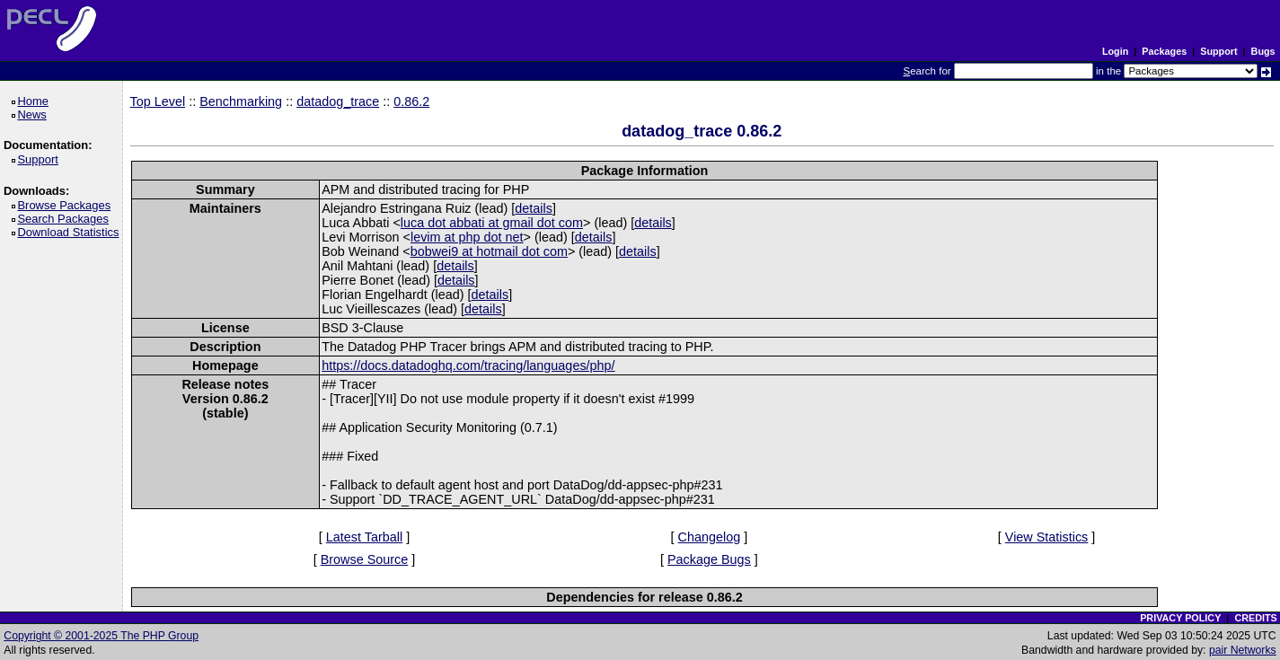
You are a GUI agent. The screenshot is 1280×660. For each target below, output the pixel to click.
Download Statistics (70, 232)
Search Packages (65, 218)
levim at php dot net (467, 237)
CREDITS (1255, 617)
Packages (1164, 51)
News (34, 114)
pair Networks (1242, 650)
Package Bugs (709, 559)
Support (1218, 51)
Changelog (709, 537)
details (533, 208)
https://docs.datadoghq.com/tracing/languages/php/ (468, 365)
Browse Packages (66, 205)
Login (1115, 51)
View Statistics (1047, 537)
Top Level (158, 101)
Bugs (1263, 51)
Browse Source (365, 559)
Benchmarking (240, 101)
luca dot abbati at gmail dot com (492, 223)
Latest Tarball (364, 537)
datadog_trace (337, 101)
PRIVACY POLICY (1180, 617)
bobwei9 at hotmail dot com (489, 251)
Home (35, 101)
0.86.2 (411, 101)
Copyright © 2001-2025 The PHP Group (101, 635)
